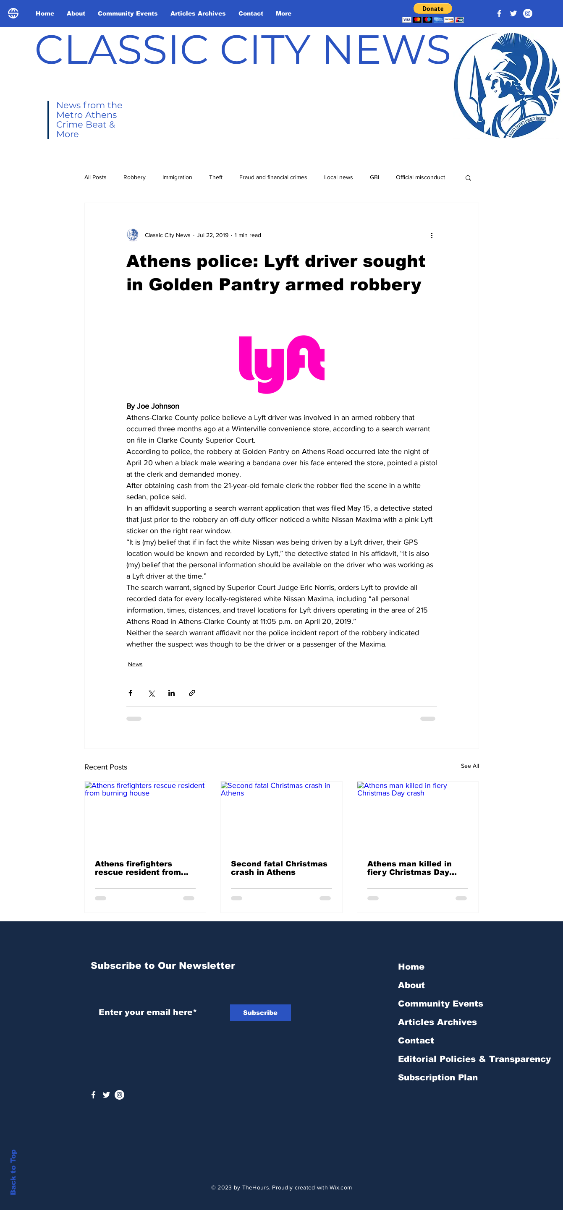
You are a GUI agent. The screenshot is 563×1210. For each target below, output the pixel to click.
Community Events (440, 1003)
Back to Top (13, 1172)
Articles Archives (437, 1022)
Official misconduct (420, 177)
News (135, 664)
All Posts (95, 177)
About (411, 985)
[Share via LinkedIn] (171, 693)
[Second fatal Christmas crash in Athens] (281, 816)
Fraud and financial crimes (273, 177)
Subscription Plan (438, 1077)
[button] (433, 13)
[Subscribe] (260, 1012)
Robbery (134, 177)
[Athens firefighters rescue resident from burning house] (145, 816)
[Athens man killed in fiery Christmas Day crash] (418, 816)
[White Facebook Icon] (93, 1095)
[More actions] (432, 235)
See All (470, 765)
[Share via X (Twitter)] (151, 693)
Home (411, 966)
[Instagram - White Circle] (527, 13)
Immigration (177, 177)
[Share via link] (192, 693)
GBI (374, 177)
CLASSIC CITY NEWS (242, 49)
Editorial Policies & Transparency (474, 1059)
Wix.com (341, 1187)
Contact (416, 1040)
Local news (338, 177)
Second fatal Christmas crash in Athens (279, 868)
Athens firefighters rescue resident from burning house (138, 868)
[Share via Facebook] (130, 693)
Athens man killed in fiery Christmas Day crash (409, 868)
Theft (216, 177)
